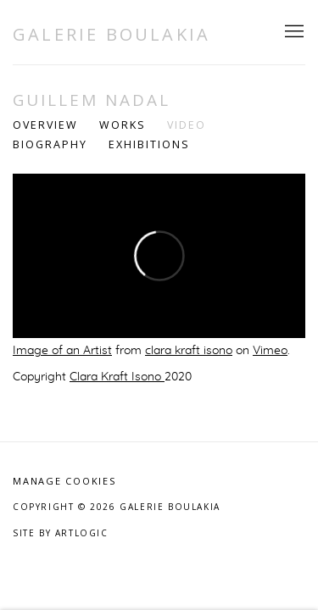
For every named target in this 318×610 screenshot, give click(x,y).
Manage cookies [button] (64, 480)
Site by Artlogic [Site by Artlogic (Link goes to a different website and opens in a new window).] (61, 533)
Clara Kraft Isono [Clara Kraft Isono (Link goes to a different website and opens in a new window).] (117, 377)
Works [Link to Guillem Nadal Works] (122, 125)
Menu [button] (292, 32)
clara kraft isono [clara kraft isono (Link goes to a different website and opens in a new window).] (188, 351)
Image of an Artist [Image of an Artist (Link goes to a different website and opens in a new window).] (62, 351)
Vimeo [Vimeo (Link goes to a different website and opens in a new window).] (270, 351)
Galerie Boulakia (111, 34)
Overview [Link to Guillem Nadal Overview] (45, 125)
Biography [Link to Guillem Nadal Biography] (50, 144)
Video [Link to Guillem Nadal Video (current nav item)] (186, 125)
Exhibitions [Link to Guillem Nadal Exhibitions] (149, 144)
